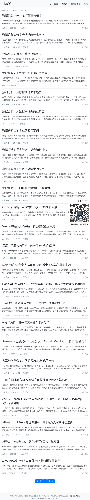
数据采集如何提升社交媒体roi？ (22, 53)
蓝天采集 (41, 498)
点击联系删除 (75, 496)
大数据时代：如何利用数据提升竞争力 (26, 188)
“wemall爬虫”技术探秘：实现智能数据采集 (28, 226)
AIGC (4, 85)
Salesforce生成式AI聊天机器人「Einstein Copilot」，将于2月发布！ (44, 341)
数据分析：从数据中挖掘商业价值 (23, 111)
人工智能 (54, 4)
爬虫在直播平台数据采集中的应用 (23, 168)
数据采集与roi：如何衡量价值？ (22, 15)
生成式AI (5, 47)
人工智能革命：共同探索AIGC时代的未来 (28, 360)
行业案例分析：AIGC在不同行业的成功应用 (29, 207)
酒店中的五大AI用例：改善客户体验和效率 (29, 245)
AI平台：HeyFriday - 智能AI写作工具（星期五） (32, 441)
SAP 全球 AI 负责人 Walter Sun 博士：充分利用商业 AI (36, 264)
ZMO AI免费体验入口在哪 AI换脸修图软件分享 (31, 460)
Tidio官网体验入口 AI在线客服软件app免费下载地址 (34, 379)
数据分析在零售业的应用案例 (20, 130)
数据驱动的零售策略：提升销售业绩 (24, 149)
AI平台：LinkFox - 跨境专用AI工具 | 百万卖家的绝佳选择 (37, 422)
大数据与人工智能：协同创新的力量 (24, 73)
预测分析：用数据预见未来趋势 (22, 92)
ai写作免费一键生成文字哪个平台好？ (25, 322)
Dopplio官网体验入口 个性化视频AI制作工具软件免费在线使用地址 (44, 283)
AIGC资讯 (14, 10)
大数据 (64, 4)
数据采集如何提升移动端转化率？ (23, 34)
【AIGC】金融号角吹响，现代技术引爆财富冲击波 (33, 303)
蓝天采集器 (75, 4)
